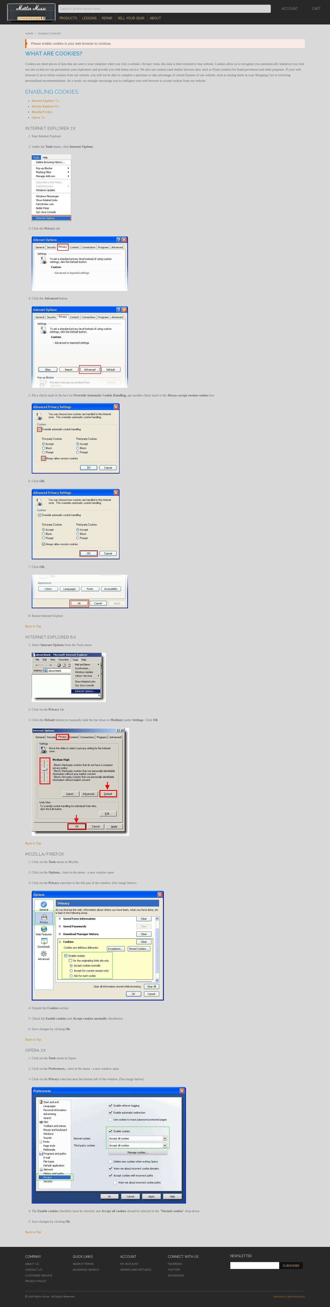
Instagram (176, 1275)
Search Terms (83, 1264)
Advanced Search (86, 1269)
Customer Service (38, 1275)
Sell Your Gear (131, 18)
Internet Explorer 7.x (45, 101)
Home (29, 33)
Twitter (174, 1269)
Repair (107, 18)
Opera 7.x (38, 117)
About (155, 18)
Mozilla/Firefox (42, 112)
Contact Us (33, 1269)
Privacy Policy (35, 1281)
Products (68, 18)
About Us (32, 1264)
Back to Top (33, 626)
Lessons (89, 18)
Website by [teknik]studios (289, 1296)
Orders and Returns (135, 1269)
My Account (129, 1264)
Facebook (175, 1264)
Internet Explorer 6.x (45, 106)
